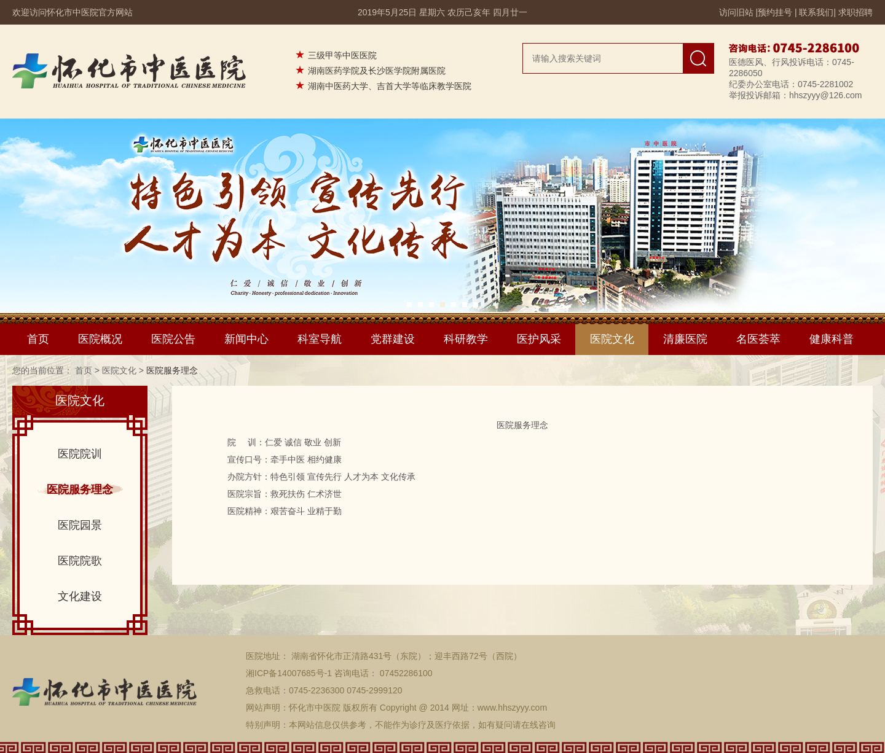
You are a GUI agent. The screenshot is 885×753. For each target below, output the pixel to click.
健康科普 (831, 339)
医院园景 (80, 525)
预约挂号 (775, 12)
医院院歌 (80, 561)
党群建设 (393, 339)
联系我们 (816, 12)
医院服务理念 (80, 489)
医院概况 (100, 339)
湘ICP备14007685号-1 (289, 673)
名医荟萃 (758, 339)
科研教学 (466, 339)
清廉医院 (685, 339)
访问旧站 (736, 12)
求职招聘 (855, 12)
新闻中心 (246, 339)
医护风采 (539, 339)
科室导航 (319, 339)
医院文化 (612, 339)
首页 (38, 339)
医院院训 (80, 454)
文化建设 (80, 596)
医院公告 (173, 339)
